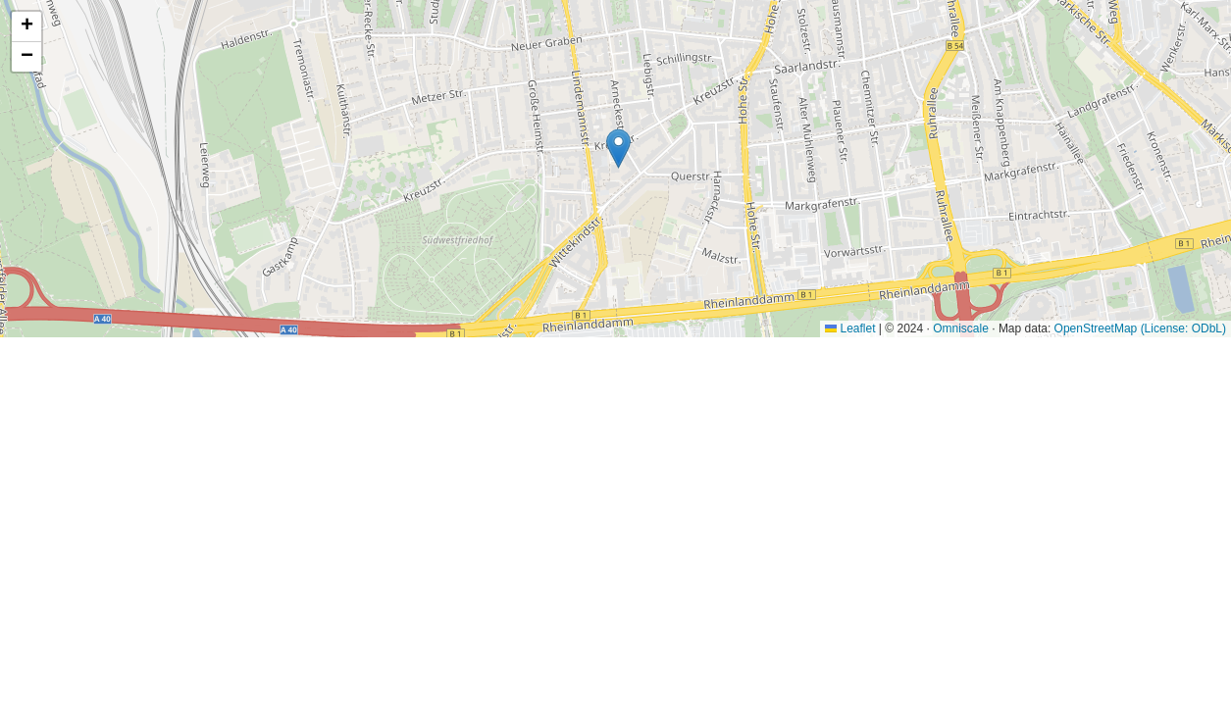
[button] (618, 148)
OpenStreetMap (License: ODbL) (1140, 328)
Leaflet (850, 328)
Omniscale (961, 328)
